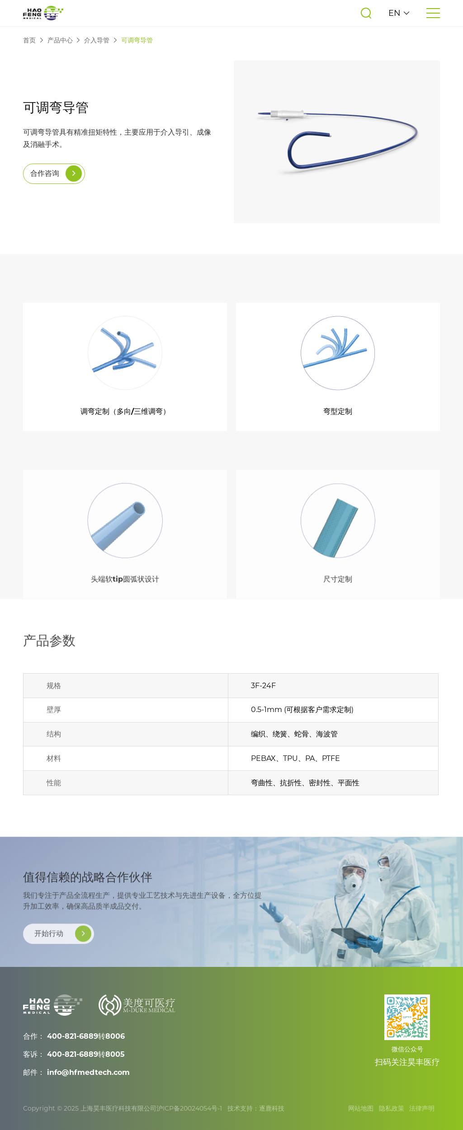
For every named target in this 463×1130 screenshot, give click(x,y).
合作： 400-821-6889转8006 (74, 1036)
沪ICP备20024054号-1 (189, 1108)
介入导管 (96, 41)
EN (399, 13)
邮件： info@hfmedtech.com (76, 1072)
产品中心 (60, 41)
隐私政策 (391, 1108)
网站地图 (360, 1108)
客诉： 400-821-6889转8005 (74, 1054)
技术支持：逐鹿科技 (255, 1108)
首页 (29, 41)
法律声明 (422, 1108)
